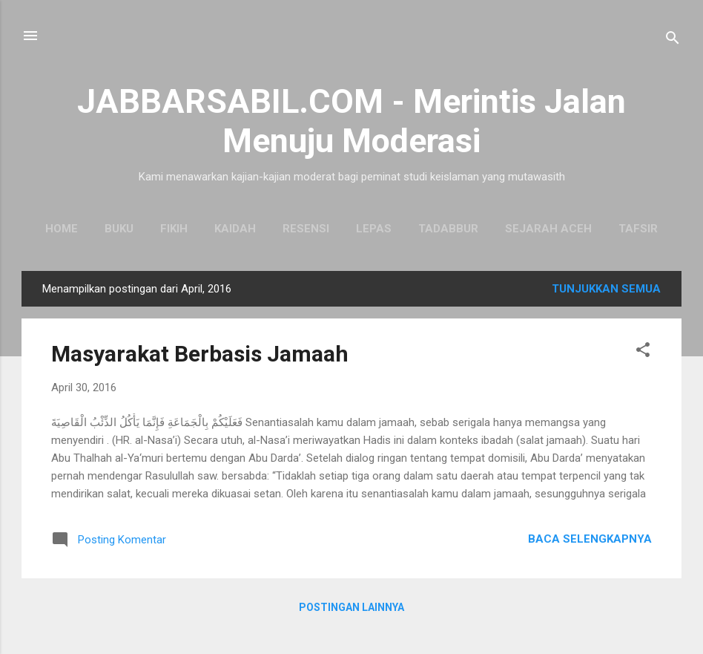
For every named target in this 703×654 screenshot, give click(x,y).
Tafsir (638, 228)
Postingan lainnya (351, 607)
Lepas (374, 228)
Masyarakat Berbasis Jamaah (200, 354)
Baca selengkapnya (590, 539)
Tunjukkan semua (606, 288)
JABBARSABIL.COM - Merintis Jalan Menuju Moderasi (351, 121)
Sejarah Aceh (548, 228)
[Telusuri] (672, 40)
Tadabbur (448, 228)
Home (61, 228)
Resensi (306, 228)
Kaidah (235, 228)
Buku (119, 228)
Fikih (174, 228)
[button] (643, 352)
